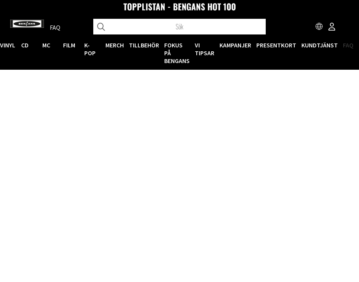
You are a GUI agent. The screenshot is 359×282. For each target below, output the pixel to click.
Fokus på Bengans (177, 53)
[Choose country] (319, 27)
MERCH (114, 45)
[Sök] (179, 26)
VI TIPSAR (204, 49)
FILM (69, 45)
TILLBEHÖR (144, 45)
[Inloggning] (331, 27)
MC (46, 45)
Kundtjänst (319, 45)
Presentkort (276, 45)
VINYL (7, 45)
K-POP (90, 49)
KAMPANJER (235, 45)
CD (25, 45)
